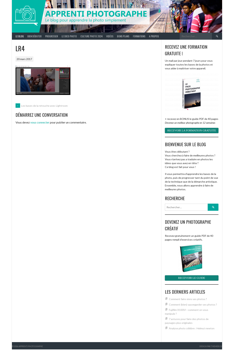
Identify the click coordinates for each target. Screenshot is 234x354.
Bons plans (123, 36)
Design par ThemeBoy (210, 346)
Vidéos (109, 36)
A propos (154, 36)
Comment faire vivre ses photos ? (188, 299)
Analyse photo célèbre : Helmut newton (191, 328)
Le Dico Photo (69, 36)
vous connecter (39, 122)
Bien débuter (34, 36)
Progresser (51, 36)
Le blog (20, 36)
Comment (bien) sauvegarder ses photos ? (193, 304)
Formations (139, 36)
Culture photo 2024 (91, 36)
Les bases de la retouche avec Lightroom (42, 105)
